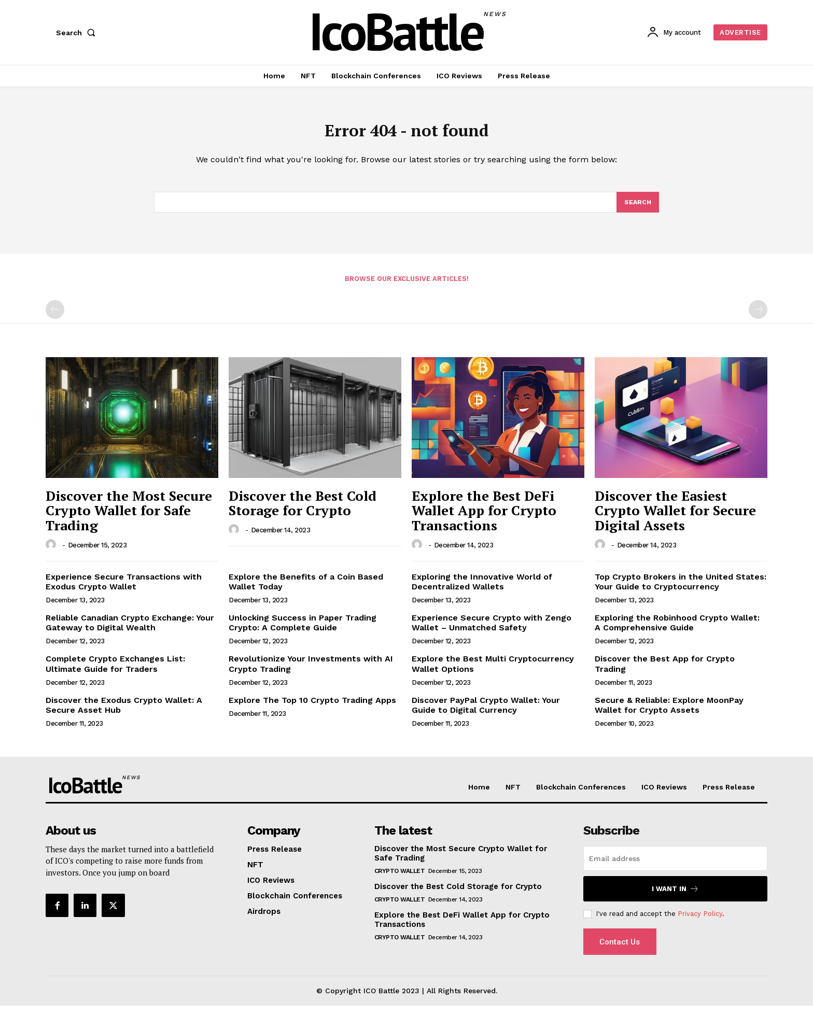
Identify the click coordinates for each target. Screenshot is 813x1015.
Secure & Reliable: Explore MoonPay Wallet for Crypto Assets (669, 712)
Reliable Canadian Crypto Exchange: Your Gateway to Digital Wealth (130, 630)
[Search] (637, 208)
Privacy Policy (700, 920)
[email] (675, 865)
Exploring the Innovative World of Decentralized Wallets (482, 588)
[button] (78, 33)
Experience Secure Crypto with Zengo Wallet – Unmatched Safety (491, 630)
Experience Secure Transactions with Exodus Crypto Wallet (124, 588)
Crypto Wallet (399, 878)
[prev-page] (55, 316)
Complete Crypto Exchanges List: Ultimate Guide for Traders (115, 671)
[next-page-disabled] (758, 316)
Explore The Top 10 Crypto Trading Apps (312, 707)
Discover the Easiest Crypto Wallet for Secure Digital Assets (675, 517)
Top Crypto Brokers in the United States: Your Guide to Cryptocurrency (680, 588)
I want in (675, 896)
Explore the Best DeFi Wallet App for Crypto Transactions (484, 517)
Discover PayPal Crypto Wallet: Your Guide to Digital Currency (486, 712)
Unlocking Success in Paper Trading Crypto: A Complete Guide (302, 630)
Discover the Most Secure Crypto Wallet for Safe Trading (129, 517)
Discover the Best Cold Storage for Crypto (302, 510)
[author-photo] (52, 551)
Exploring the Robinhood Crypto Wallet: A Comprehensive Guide (677, 630)
